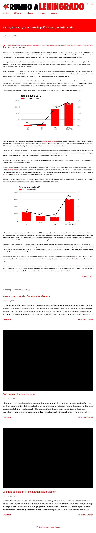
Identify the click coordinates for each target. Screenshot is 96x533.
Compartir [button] (86, 276)
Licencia (54, 13)
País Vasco (50, 45)
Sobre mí (30, 13)
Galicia (43, 45)
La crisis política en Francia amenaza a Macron (29, 491)
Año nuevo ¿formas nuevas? (19, 394)
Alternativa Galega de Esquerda (50, 141)
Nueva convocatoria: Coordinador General (26, 296)
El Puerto (17, 13)
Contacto (42, 13)
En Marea (35, 81)
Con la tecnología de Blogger (48, 527)
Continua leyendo (85, 319)
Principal (6, 13)
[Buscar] (87, 4)
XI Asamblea (79, 259)
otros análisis (85, 232)
